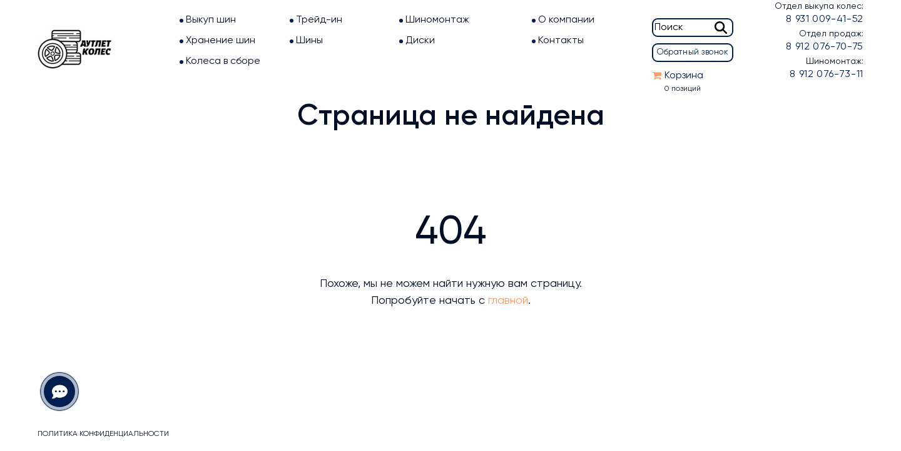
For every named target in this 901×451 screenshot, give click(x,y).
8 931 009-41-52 (824, 19)
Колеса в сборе (223, 61)
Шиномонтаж (437, 20)
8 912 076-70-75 (824, 47)
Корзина (683, 76)
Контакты (561, 41)
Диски (420, 41)
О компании (566, 20)
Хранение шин (220, 41)
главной (508, 300)
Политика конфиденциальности (103, 434)
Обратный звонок (692, 52)
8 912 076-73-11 (826, 75)
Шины (309, 41)
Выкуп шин (211, 20)
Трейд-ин (319, 20)
